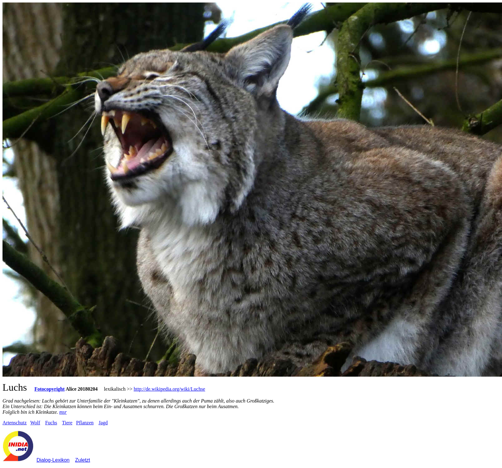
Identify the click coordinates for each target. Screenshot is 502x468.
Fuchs (51, 422)
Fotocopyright (49, 389)
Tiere (67, 422)
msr (63, 412)
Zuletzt (82, 460)
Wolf (35, 422)
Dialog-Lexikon (53, 460)
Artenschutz (14, 422)
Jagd (103, 422)
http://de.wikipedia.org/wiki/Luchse (169, 389)
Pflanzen (85, 422)
